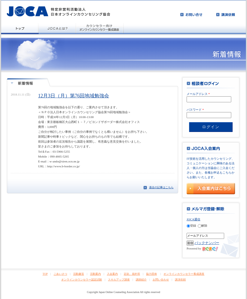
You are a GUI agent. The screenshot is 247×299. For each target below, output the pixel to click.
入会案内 (112, 273)
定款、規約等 (132, 273)
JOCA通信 (193, 219)
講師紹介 (141, 279)
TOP (45, 273)
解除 (202, 225)
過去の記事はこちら (161, 187)
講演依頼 (180, 279)
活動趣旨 (78, 273)
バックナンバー (206, 243)
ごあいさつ (60, 273)
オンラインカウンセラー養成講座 (183, 273)
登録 (191, 225)
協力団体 (151, 273)
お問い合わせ (161, 279)
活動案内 (95, 273)
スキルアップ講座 (119, 279)
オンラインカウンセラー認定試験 (81, 279)
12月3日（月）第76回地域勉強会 (73, 95)
